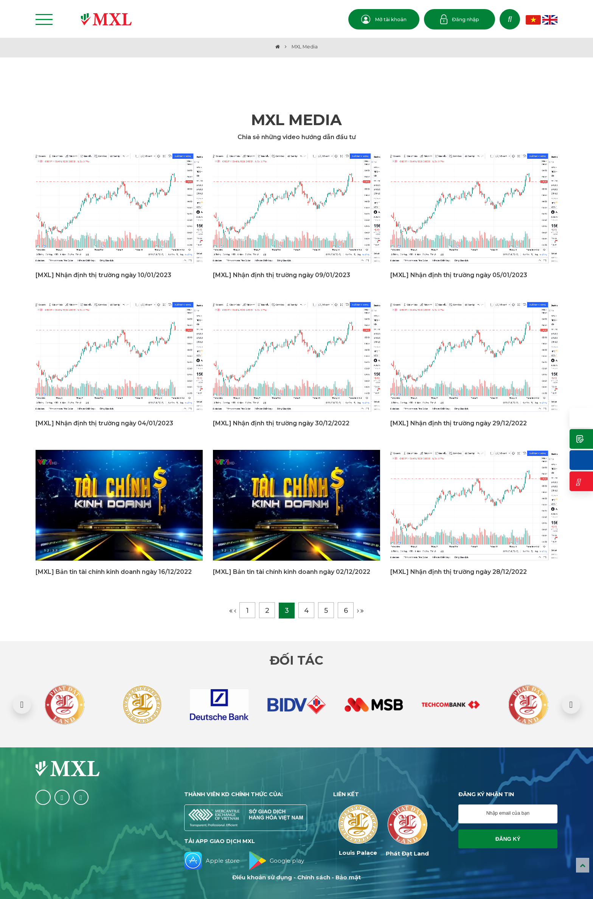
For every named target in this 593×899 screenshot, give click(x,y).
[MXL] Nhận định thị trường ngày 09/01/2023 (281, 275)
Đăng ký (507, 839)
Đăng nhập (459, 19)
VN (533, 20)
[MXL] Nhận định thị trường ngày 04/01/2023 (104, 423)
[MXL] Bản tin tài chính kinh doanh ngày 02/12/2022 (291, 571)
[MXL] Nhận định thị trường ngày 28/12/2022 (458, 571)
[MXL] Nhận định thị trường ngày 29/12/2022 (458, 423)
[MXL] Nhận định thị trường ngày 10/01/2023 (103, 275)
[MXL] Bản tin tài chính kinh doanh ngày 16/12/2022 (114, 571)
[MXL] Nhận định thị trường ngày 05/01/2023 (458, 275)
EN (549, 20)
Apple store (212, 861)
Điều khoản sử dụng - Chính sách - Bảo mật (296, 877)
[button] (22, 705)
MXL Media (305, 47)
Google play (276, 860)
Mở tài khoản (384, 19)
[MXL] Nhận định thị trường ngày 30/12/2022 (281, 423)
